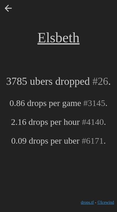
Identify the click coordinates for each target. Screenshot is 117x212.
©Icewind (105, 202)
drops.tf (87, 202)
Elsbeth (59, 37)
